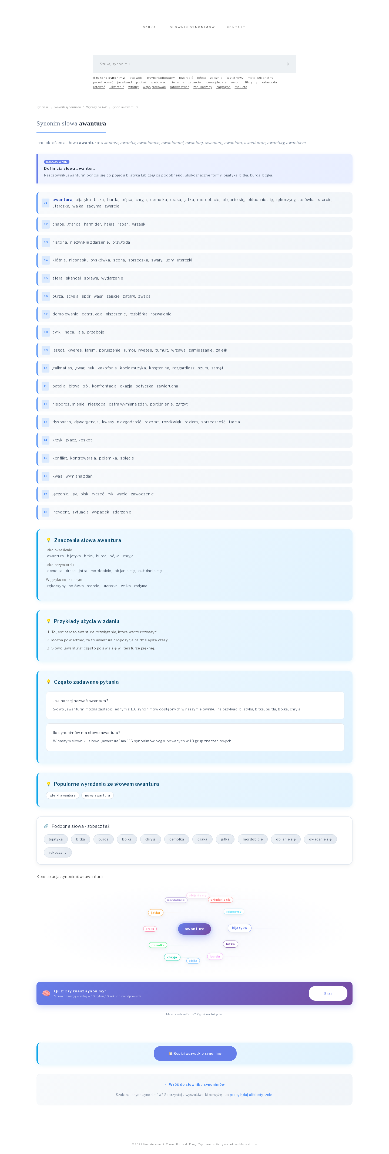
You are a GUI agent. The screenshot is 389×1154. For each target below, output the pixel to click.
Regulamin (206, 1147)
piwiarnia (177, 85)
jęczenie (60, 496)
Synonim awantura (125, 110)
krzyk (57, 442)
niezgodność (129, 424)
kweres (75, 352)
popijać (141, 85)
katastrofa (269, 85)
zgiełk (221, 352)
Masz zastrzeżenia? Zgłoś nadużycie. (194, 1017)
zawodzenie (142, 496)
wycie (122, 496)
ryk (111, 496)
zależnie (216, 80)
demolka (158, 202)
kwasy (108, 424)
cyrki (57, 334)
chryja (141, 202)
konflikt (59, 460)
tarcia (234, 424)
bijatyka (83, 202)
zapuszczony (202, 89)
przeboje (96, 334)
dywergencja (86, 424)
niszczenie (116, 316)
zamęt (218, 370)
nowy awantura (97, 798)
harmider (92, 226)
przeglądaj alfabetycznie (251, 1097)
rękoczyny (286, 202)
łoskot (85, 442)
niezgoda (97, 406)
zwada (144, 299)
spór (86, 299)
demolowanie (65, 316)
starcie (325, 202)
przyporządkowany (161, 80)
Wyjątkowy (235, 80)
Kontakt (181, 1147)
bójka (127, 202)
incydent (60, 514)
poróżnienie (161, 406)
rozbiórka (138, 316)
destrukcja (92, 316)
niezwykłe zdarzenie (89, 245)
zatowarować (180, 89)
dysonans (61, 424)
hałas (109, 226)
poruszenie (110, 352)
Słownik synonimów (68, 110)
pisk (85, 496)
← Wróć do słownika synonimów (194, 1087)
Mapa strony (248, 1147)
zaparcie (194, 85)
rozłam (191, 424)
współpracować (154, 89)
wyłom (235, 85)
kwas (57, 478)
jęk (74, 496)
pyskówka (100, 262)
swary (156, 262)
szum (203, 370)
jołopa (201, 80)
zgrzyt (182, 406)
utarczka (60, 208)
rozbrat (152, 424)
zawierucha (167, 388)
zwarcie (112, 208)
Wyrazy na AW (96, 110)
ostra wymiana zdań (128, 406)
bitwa (74, 388)
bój (86, 388)
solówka (307, 202)
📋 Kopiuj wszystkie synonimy (195, 1056)
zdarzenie (122, 514)
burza (57, 299)
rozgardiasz (183, 370)
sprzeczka (138, 262)
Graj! (328, 996)
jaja (81, 334)
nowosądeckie (215, 85)
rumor (129, 352)
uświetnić (117, 89)
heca (69, 334)
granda (74, 226)
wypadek (100, 514)
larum (90, 352)
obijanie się (233, 202)
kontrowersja (83, 460)
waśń (98, 299)
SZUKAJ (150, 29)
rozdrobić (186, 80)
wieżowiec (158, 85)
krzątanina (159, 370)
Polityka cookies (227, 1147)
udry (170, 262)
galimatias (62, 370)
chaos (58, 226)
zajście (113, 299)
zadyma (94, 208)
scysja (72, 299)
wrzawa (178, 352)
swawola (136, 80)
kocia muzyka (133, 370)
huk (91, 370)
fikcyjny (251, 85)
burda (113, 202)
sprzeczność (213, 424)
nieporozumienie (68, 406)
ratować (99, 89)
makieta (241, 89)
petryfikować (103, 85)
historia (59, 245)
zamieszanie (201, 352)
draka (175, 202)
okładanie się (260, 202)
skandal (73, 280)
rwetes (145, 352)
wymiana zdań (79, 478)
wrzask (139, 226)
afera (57, 280)
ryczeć (98, 496)
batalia (59, 388)
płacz (71, 442)
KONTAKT (236, 29)
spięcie (127, 460)
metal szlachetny (260, 80)
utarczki (184, 262)
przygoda (121, 245)
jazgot (58, 352)
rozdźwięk (172, 424)
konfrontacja (104, 388)
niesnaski (78, 262)
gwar (79, 370)
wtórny (133, 89)
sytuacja (80, 514)
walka (77, 208)
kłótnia (59, 262)
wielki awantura (63, 798)
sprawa (91, 280)
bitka (99, 202)
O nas (170, 1147)
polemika (108, 460)
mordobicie (208, 202)
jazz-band (124, 85)
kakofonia (107, 370)
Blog (192, 1147)
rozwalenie (161, 316)
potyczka (144, 388)
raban (123, 226)
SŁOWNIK (192, 29)
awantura (55, 558)
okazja (126, 388)
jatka (189, 202)
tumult (161, 352)
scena (119, 262)
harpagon (223, 89)
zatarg (129, 299)
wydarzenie (112, 280)
